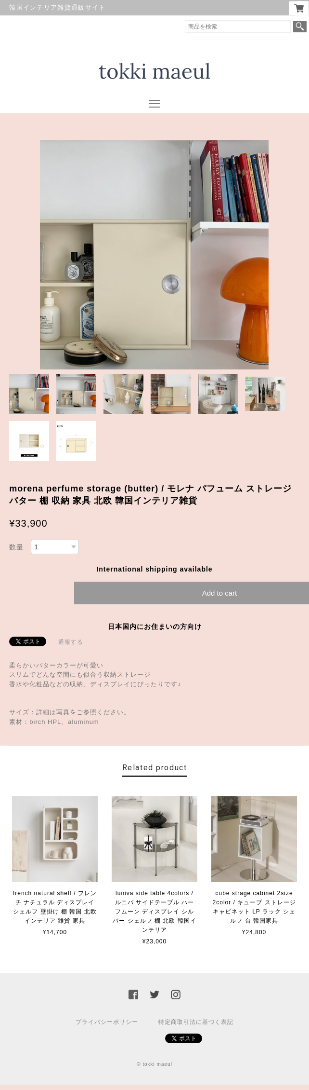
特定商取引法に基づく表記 (195, 1022)
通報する (70, 642)
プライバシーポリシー (107, 1022)
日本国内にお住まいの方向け (155, 626)
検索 (300, 26)
